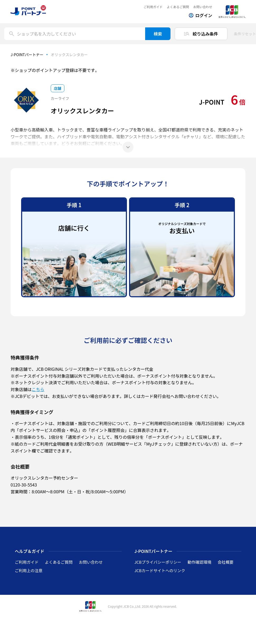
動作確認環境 (199, 562)
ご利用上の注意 (28, 570)
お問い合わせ (202, 6)
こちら (38, 389)
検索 (158, 34)
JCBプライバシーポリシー (157, 562)
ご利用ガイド (153, 6)
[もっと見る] (128, 147)
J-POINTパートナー (27, 54)
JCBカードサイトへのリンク (159, 570)
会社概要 (225, 562)
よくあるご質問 (178, 6)
